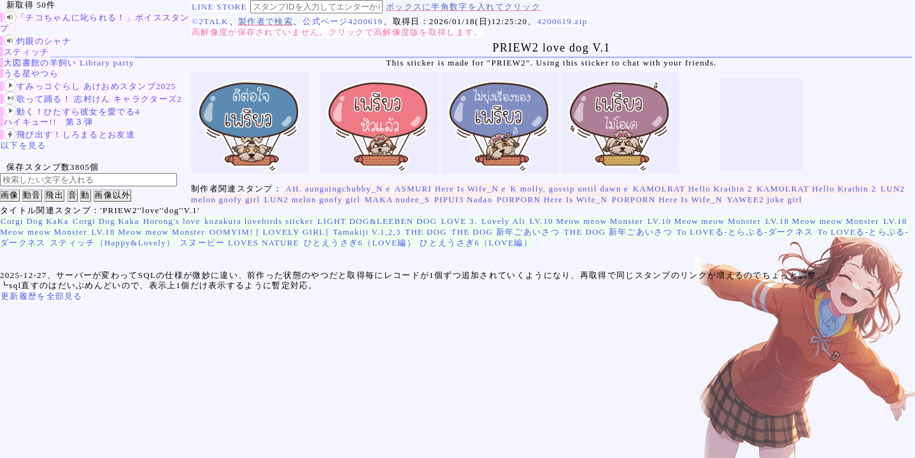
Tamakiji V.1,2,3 (367, 232)
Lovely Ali (503, 221)
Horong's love (172, 221)
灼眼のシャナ (37, 41)
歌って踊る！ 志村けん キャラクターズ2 (93, 99)
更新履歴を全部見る (42, 296)
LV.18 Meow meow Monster (822, 221)
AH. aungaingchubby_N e (338, 188)
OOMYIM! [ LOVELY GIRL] (269, 232)
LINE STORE (219, 6)
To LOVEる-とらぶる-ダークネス (745, 232)
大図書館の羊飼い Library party (69, 62)
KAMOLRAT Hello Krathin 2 (693, 188)
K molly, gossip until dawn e (569, 188)
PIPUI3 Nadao (463, 199)
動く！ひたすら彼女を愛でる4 (72, 111)
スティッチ (27, 52)
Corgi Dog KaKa (35, 221)
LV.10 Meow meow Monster (587, 221)
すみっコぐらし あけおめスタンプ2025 (90, 86)
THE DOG (426, 232)
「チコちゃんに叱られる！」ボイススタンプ (95, 22)
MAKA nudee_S (397, 199)
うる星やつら (31, 73)
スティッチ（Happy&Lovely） (112, 242)
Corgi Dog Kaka (106, 221)
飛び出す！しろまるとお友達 (69, 134)
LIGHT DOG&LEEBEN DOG (377, 221)
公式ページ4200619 (342, 21)
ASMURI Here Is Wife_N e (450, 188)
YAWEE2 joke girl (764, 199)
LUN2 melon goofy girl (312, 199)
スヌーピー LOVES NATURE (239, 242)
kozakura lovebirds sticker (258, 221)
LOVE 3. (459, 221)
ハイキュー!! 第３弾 (48, 122)
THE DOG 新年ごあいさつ (505, 232)
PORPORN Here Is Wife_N (552, 199)
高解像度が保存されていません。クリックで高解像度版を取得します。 (337, 32)
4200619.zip (562, 21)
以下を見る (23, 145)
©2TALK (210, 21)
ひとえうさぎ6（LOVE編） (360, 242)
